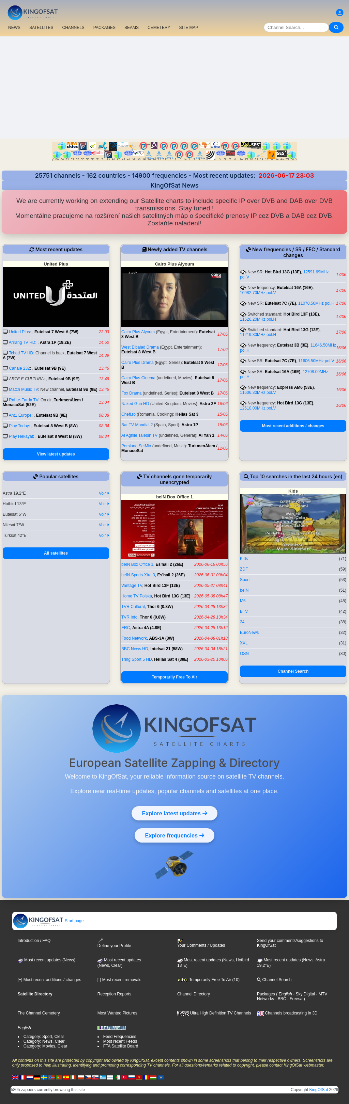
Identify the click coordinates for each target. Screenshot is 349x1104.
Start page (48, 920)
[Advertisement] (174, 87)
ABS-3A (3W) (161, 638)
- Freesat (294, 998)
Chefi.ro (128, 414)
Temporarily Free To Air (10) (208, 979)
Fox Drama (131, 393)
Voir (104, 493)
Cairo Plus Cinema (138, 377)
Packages (266, 994)
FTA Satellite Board (120, 1046)
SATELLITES (41, 27)
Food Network (134, 638)
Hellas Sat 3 (187, 414)
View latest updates (56, 454)
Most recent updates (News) (46, 960)
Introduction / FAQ (34, 940)
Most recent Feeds (120, 1041)
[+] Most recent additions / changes (49, 979)
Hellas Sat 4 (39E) (171, 659)
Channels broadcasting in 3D (287, 1013)
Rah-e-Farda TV (23, 400)
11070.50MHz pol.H (316, 303)
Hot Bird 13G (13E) (283, 272)
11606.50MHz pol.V (316, 360)
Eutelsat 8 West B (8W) (55, 425)
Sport (245, 579)
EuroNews (249, 632)
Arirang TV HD (22, 342)
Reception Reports (114, 994)
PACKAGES (104, 27)
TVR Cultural (133, 606)
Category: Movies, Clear (45, 1046)
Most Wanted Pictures (117, 1013)
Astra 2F (207, 403)
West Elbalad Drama (140, 347)
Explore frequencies (174, 835)
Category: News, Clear (44, 1041)
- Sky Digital (303, 994)
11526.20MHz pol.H (258, 319)
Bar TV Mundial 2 (137, 424)
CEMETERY (159, 27)
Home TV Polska (136, 596)
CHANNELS (73, 27)
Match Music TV (23, 389)
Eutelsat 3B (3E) (292, 345)
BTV (244, 611)
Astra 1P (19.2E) (55, 342)
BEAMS (131, 27)
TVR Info (129, 617)
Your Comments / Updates (201, 943)
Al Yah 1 (206, 435)
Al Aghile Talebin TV (139, 435)
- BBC (280, 998)
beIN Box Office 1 (137, 564)
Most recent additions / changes (293, 425)
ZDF (244, 569)
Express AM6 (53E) (295, 387)
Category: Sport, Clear (44, 1036)
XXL (244, 643)
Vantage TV (131, 585)
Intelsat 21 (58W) (166, 648)
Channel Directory (193, 994)
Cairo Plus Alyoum (138, 332)
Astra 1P (190, 424)
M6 (243, 600)
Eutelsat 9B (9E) (49, 368)
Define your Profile (114, 943)
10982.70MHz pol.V (258, 292)
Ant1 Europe (20, 415)
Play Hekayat (21, 436)
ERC (125, 627)
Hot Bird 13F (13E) (301, 314)
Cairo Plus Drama (137, 362)
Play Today (19, 425)
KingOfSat (318, 1089)
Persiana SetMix (136, 446)
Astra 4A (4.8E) (146, 627)
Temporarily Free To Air (174, 677)
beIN (244, 590)
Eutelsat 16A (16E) (295, 287)
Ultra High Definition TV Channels (214, 1013)
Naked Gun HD (135, 403)
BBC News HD (134, 648)
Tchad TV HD (21, 353)
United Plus (19, 332)
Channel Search (293, 671)
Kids (244, 558)
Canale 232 (19, 368)
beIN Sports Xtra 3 (138, 575)
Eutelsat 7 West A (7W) (56, 332)
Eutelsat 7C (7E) (280, 303)
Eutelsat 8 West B (138, 352)
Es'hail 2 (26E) (169, 564)
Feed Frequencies (119, 1036)
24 (242, 622)
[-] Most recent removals (119, 979)
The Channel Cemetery (39, 1013)
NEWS (14, 27)
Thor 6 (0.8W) (160, 606)
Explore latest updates (174, 813)
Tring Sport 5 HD (136, 659)
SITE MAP (188, 27)
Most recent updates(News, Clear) (119, 963)
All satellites (56, 553)
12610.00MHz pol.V (258, 408)
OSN (244, 653)
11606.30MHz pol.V (258, 392)
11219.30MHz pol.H (258, 334)
